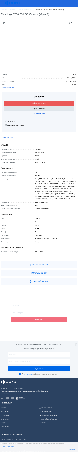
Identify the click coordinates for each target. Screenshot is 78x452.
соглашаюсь (28, 374)
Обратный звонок (39, 281)
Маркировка (5, 411)
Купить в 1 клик (39, 108)
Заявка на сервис (39, 264)
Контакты (43, 423)
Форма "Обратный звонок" (48, 419)
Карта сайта (5, 394)
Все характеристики (8, 87)
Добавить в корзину (39, 103)
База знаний (5, 426)
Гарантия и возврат (46, 411)
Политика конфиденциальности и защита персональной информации (24, 391)
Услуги (3, 423)
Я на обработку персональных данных (39, 374)
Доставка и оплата (46, 408)
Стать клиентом (39, 273)
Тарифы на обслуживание (48, 415)
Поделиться (7, 23)
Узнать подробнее (8, 446)
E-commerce (5, 419)
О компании (5, 415)
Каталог (3, 408)
